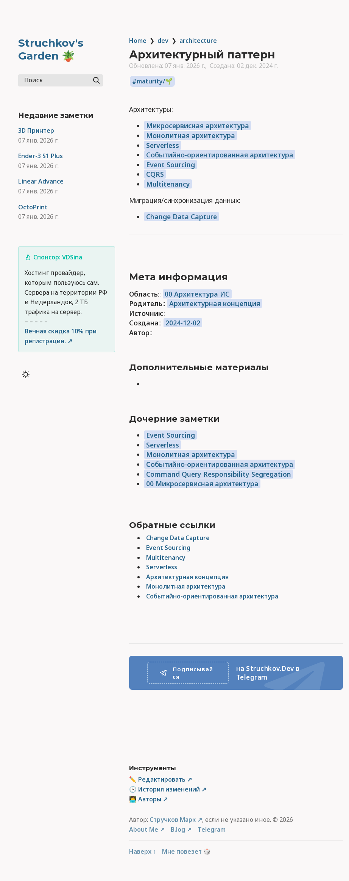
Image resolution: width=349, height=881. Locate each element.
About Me (143, 829)
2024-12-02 (182, 322)
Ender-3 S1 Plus (40, 156)
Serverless (162, 145)
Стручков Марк (173, 819)
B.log (178, 829)
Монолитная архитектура (190, 135)
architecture (198, 40)
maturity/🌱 (155, 81)
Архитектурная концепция (214, 303)
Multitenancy (168, 183)
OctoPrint (33, 207)
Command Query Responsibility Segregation (218, 474)
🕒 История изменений (164, 789)
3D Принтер (36, 130)
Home (137, 40)
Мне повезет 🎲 (186, 851)
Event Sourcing (170, 164)
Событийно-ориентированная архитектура (219, 154)
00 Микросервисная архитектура (202, 483)
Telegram (212, 829)
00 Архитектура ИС (197, 293)
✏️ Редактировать (157, 779)
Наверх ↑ (142, 851)
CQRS (155, 174)
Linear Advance (41, 181)
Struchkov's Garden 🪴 (50, 49)
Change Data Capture (181, 216)
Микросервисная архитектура (197, 125)
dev (162, 40)
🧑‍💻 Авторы (145, 799)
